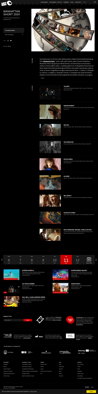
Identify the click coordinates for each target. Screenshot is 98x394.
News (60, 371)
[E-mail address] (13, 320)
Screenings (61, 366)
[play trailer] (50, 93)
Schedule (6, 364)
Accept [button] (91, 391)
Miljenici (67, 196)
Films (60, 364)
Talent (67, 86)
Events (5, 366)
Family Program (7, 368)
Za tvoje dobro (28, 284)
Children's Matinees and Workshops (30, 371)
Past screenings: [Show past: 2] (9, 34)
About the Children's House (28, 375)
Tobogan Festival (25, 373)
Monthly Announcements (9, 373)
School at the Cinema (26, 366)
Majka (66, 125)
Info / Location (80, 364)
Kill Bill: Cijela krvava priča (33, 297)
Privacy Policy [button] (33, 391)
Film (71, 2)
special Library (79, 324)
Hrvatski (87, 387)
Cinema (66, 2)
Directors (61, 368)
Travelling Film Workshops (28, 368)
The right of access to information (84, 378)
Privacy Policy (80, 373)
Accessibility (80, 375)
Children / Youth (55, 2)
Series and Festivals (8, 371)
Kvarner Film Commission (46, 371)
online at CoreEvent (56, 320)
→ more (42, 78)
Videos (60, 373)
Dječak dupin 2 (28, 270)
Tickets (79, 366)
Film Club (61, 375)
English (92, 387)
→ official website (26, 338)
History (41, 366)
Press (78, 368)
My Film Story (7, 375)
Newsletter (79, 371)
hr (95, 2)
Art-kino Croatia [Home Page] (11, 386)
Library (41, 368)
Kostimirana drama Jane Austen (77, 230)
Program (44, 2)
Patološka (68, 159)
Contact (78, 2)
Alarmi (66, 176)
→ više (60, 338)
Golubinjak (69, 142)
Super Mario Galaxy (79, 270)
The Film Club (79, 317)
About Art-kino (43, 364)
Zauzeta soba (69, 213)
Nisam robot (69, 106)
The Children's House (26, 364)
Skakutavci (75, 284)
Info (41, 373)
